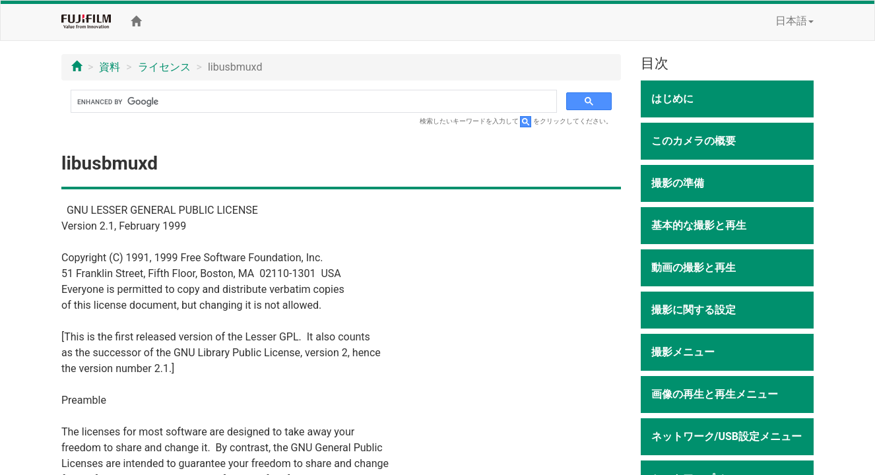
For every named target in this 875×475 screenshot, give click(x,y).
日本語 (794, 21)
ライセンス (164, 67)
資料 (109, 67)
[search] (312, 102)
